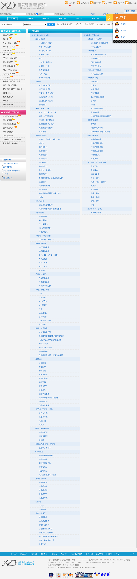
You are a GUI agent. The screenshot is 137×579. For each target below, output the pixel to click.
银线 (40, 58)
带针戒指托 (43, 224)
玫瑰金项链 (43, 317)
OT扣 (41, 197)
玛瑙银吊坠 (43, 471)
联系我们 (23, 554)
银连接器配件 (44, 70)
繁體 (133, 11)
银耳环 (41, 440)
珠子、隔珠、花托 (12, 43)
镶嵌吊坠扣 (79, 24)
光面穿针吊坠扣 (45, 85)
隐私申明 (99, 554)
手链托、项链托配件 (11, 58)
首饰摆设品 (95, 112)
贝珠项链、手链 (45, 321)
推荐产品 (62, 19)
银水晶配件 (43, 494)
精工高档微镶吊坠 (46, 455)
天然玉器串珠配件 (12, 124)
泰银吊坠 (42, 390)
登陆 (57, 14)
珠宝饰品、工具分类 (91, 35)
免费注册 (63, 14)
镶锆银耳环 (43, 436)
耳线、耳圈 (43, 263)
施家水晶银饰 (8, 97)
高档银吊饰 (43, 189)
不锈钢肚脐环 (96, 213)
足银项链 (42, 297)
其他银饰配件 (10, 35)
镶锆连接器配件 (45, 186)
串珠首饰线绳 (8, 132)
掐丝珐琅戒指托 (45, 228)
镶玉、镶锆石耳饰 (10, 85)
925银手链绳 (43, 344)
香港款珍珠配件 (11, 66)
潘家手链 (42, 544)
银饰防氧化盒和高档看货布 (101, 116)
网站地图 (34, 554)
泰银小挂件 (43, 378)
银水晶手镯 (43, 498)
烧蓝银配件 (43, 402)
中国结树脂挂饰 (97, 143)
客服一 (93, 14)
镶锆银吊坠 (43, 467)
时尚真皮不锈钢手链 (98, 55)
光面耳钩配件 (44, 251)
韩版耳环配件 (90, 24)
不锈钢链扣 (95, 58)
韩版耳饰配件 (10, 62)
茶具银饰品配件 (45, 78)
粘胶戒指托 (43, 220)
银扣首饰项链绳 (45, 332)
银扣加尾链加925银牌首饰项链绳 (51, 336)
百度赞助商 (7, 167)
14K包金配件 (96, 47)
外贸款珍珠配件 (45, 286)
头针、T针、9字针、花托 (48, 255)
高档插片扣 (43, 147)
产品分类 (29, 19)
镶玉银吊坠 (43, 459)
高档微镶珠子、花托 (46, 124)
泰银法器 (42, 382)
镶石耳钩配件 (44, 247)
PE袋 (93, 105)
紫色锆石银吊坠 (45, 463)
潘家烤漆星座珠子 (46, 529)
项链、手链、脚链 (10, 70)
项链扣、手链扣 (11, 47)
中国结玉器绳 (8, 136)
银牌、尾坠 (43, 74)
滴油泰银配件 (44, 394)
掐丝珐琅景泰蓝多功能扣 (48, 398)
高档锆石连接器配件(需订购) (50, 193)
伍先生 (122, 37)
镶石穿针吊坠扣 (45, 89)
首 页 (13, 19)
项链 (40, 294)
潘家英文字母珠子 (46, 533)
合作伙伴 (7, 160)
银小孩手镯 (43, 417)
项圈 (40, 309)
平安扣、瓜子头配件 (46, 93)
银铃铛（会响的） (46, 62)
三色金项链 (43, 313)
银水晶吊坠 (43, 486)
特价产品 (95, 19)
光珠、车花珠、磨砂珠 (47, 112)
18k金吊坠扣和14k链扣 (99, 43)
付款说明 (54, 554)
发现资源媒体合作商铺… (12, 171)
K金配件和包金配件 (12, 116)
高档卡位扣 (43, 159)
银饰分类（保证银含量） (41, 35)
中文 (127, 11)
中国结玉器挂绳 (97, 151)
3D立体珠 (42, 132)
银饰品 (41, 425)
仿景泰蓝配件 (44, 405)
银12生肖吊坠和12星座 (47, 475)
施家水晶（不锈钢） (11, 143)
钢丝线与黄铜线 (97, 128)
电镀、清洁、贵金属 (98, 182)
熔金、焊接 (95, 201)
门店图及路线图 (77, 554)
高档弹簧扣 (43, 155)
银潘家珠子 (43, 517)
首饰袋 (93, 101)
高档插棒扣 (43, 151)
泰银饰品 (8, 78)
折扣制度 (109, 554)
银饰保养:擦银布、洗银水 (12, 89)
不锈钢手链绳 (96, 66)
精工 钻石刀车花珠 (46, 116)
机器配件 (94, 189)
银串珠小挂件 (44, 66)
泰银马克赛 (43, 375)
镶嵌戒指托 (43, 216)
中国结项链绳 (96, 139)
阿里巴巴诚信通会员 (11, 163)
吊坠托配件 (9, 51)
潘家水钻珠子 (44, 525)
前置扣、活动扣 (45, 170)
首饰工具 (94, 166)
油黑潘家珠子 (44, 521)
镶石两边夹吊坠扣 (46, 101)
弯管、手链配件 (45, 47)
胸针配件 (42, 105)
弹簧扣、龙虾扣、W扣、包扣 (50, 139)
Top (134, 554)
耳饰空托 (42, 270)
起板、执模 (95, 197)
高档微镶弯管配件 (46, 128)
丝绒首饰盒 (95, 93)
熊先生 (122, 24)
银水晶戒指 (43, 490)
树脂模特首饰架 (97, 109)
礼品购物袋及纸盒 (98, 97)
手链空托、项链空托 (46, 240)
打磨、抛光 (95, 178)
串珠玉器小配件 (97, 74)
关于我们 (13, 554)
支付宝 (5, 174)
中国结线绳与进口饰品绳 (100, 132)
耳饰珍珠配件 (44, 282)
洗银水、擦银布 (45, 448)
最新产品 (45, 19)
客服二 (105, 14)
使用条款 (43, 554)
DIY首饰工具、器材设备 (12, 140)
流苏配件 (42, 182)
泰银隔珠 (42, 363)
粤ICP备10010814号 (87, 568)
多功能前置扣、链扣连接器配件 (51, 178)
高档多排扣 (43, 166)
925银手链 (43, 301)
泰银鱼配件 (43, 386)
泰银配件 (70, 24)
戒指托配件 (9, 54)
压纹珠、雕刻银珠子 (46, 120)
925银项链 (101, 24)
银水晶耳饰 (43, 482)
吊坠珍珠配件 (44, 278)
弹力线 (93, 124)
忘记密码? (71, 14)
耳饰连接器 (43, 259)
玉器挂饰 (94, 159)
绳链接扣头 (43, 351)
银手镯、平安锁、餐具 (11, 81)
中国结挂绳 (95, 155)
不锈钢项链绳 (96, 62)
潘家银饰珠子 (8, 105)
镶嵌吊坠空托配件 (46, 205)
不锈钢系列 (9, 120)
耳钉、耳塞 (43, 267)
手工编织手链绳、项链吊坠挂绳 (51, 355)
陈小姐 (122, 31)
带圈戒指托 (43, 232)
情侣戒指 (42, 509)
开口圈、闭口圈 (45, 51)
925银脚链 (43, 305)
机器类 (93, 186)
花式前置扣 (43, 174)
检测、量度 (95, 193)
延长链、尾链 (44, 55)
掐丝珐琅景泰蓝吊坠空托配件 (50, 209)
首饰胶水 (94, 170)
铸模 (92, 205)
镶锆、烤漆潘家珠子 (46, 540)
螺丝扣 (41, 143)
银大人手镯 (43, 413)
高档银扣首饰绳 (11, 74)
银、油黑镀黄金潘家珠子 (48, 536)
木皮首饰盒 (95, 89)
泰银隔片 (42, 367)
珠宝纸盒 (94, 82)
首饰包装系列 (10, 128)
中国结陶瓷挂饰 (97, 147)
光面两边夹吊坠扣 (46, 97)
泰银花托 (42, 371)
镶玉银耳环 (43, 432)
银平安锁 (42, 421)
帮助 (117, 554)
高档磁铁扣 (43, 162)
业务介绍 (89, 554)
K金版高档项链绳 (45, 348)
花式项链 (42, 324)
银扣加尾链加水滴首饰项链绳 (50, 340)
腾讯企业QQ (7, 178)
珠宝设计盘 (95, 174)
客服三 (117, 14)
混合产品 (78, 19)
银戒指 (5, 101)
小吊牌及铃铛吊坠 (46, 43)
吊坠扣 (7, 39)
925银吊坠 (110, 24)
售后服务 (64, 554)
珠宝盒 (93, 85)
